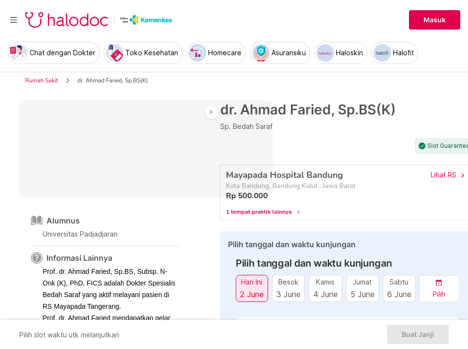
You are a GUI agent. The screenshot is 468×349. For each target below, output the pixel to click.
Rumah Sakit (41, 80)
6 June (399, 294)
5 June (362, 294)
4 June (325, 294)
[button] (439, 288)
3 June (288, 294)
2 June (252, 294)
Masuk (434, 20)
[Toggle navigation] (13, 20)
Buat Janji (418, 334)
